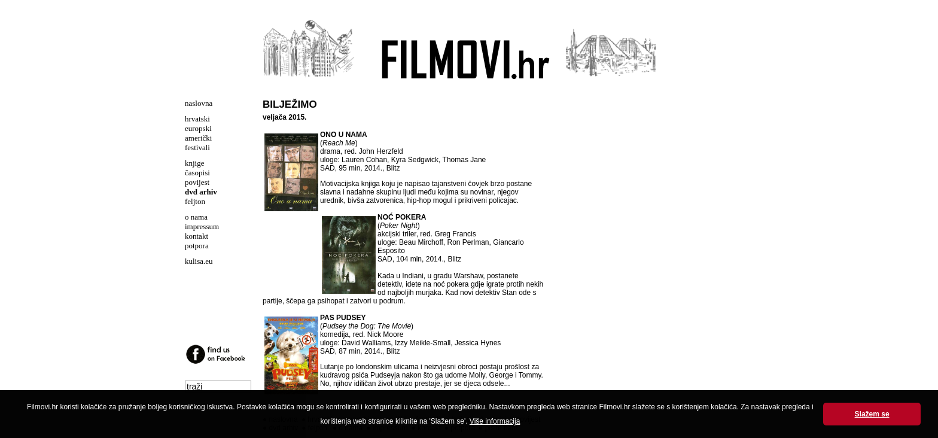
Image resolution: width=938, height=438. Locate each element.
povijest (197, 182)
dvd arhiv (201, 191)
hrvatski (197, 118)
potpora (197, 245)
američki (198, 137)
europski (198, 128)
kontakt (196, 236)
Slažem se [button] (872, 414)
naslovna (198, 103)
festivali (197, 147)
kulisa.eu (199, 261)
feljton (195, 201)
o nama (196, 216)
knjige (195, 163)
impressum (202, 226)
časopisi (197, 172)
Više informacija (495, 421)
